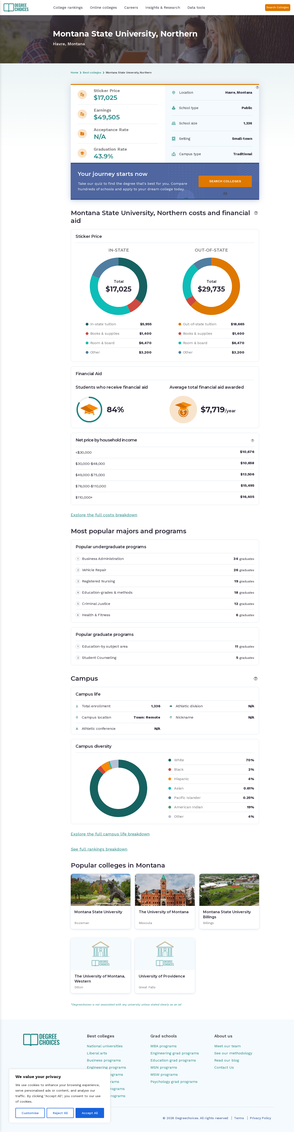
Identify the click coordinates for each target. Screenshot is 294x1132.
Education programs (105, 1074)
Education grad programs (173, 1060)
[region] (59, 1096)
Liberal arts (97, 1053)
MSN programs (163, 1067)
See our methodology (233, 1053)
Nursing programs (103, 1081)
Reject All (60, 1113)
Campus (17, 123)
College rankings (68, 7)
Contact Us (224, 1067)
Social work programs (106, 1096)
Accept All (90, 1113)
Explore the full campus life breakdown (110, 833)
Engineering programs (106, 1067)
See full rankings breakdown (99, 849)
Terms (239, 1118)
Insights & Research (162, 7)
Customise (30, 1113)
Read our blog (226, 1060)
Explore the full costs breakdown (104, 514)
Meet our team (227, 1046)
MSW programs (164, 1074)
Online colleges (103, 7)
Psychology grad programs (174, 1081)
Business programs (104, 1060)
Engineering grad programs (174, 1053)
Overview (17, 96)
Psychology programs (106, 1089)
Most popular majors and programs (30, 113)
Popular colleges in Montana (33, 131)
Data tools (196, 7)
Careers (131, 7)
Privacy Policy (260, 1118)
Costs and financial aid (28, 103)
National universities (105, 1046)
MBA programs (163, 1046)
